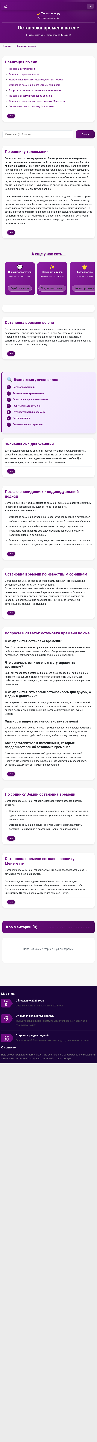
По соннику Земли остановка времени (31, 95)
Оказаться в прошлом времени (30, 399)
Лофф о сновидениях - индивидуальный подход (36, 79)
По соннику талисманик (22, 68)
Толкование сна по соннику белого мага (32, 106)
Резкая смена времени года (28, 393)
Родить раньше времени (26, 405)
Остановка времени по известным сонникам (34, 85)
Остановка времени (26, 46)
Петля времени (21, 418)
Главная (7, 46)
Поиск (85, 134)
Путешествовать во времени (29, 412)
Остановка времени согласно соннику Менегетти (37, 101)
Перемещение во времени (27, 424)
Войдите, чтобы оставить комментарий (69, 927)
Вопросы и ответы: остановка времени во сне (35, 90)
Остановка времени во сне (24, 74)
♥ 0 (11, 116)
